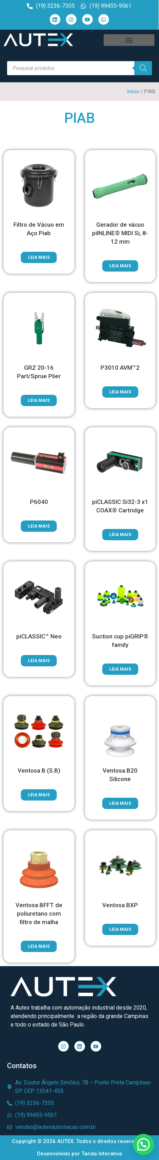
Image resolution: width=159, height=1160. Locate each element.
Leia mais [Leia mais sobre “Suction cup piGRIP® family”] (120, 669)
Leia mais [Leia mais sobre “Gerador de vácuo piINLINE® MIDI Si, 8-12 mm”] (120, 265)
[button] (129, 40)
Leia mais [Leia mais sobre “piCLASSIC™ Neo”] (39, 660)
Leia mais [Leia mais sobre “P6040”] (39, 526)
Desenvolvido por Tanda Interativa (79, 1153)
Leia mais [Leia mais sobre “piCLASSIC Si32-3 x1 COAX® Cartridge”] (120, 534)
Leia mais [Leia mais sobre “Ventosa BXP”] (120, 929)
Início (133, 91)
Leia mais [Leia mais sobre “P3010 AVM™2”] (120, 391)
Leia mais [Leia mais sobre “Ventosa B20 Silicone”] (120, 803)
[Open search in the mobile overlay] (79, 68)
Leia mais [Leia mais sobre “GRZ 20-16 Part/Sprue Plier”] (39, 400)
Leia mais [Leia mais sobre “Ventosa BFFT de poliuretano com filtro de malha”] (39, 946)
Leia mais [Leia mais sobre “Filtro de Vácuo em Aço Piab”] (39, 257)
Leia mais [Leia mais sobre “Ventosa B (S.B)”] (39, 794)
